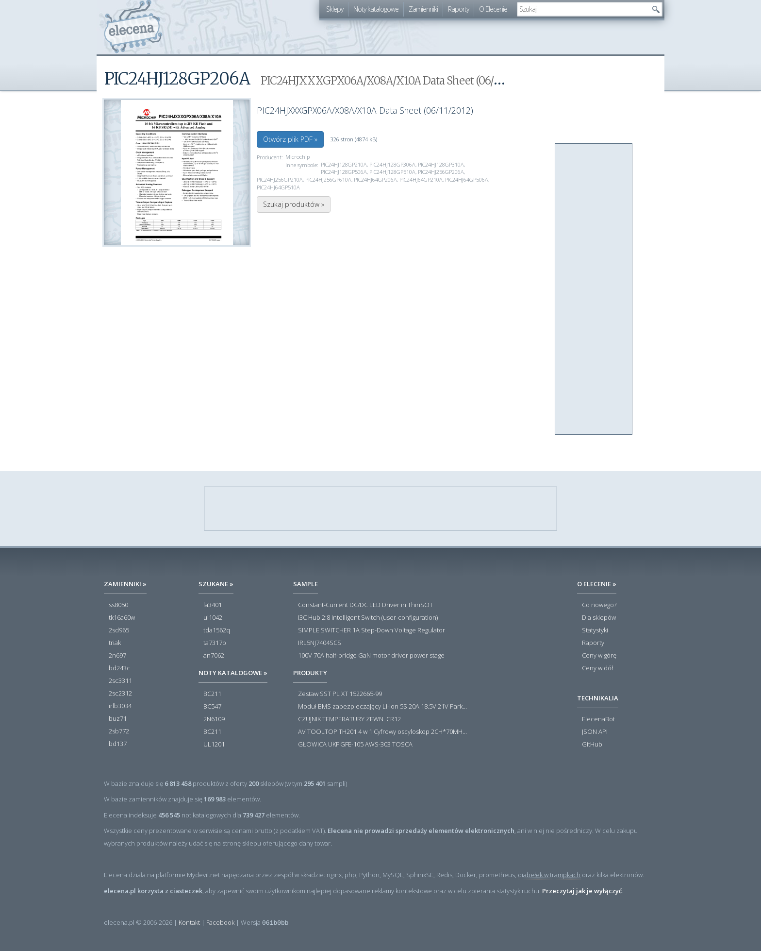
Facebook (220, 922)
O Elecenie (493, 9)
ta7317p (214, 643)
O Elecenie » (596, 583)
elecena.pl (133, 27)
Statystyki (595, 630)
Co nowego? (599, 605)
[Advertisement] (594, 289)
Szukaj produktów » (293, 204)
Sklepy (334, 9)
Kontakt (189, 922)
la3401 (212, 605)
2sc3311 (120, 681)
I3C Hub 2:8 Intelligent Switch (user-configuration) (368, 618)
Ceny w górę (599, 656)
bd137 (118, 744)
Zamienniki (423, 9)
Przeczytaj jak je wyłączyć (582, 890)
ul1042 (212, 618)
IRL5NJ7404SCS (319, 643)
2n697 (117, 656)
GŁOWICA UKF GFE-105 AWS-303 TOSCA (355, 744)
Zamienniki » (125, 583)
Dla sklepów (599, 618)
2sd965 (119, 630)
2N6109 (214, 719)
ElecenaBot (598, 719)
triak (115, 643)
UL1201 (214, 744)
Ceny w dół (597, 668)
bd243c (119, 668)
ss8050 (118, 605)
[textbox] (582, 9)
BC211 (212, 694)
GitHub (592, 744)
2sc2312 (120, 693)
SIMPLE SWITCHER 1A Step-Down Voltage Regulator (371, 630)
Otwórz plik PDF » (290, 139)
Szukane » (216, 583)
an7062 (213, 656)
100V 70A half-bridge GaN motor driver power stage (371, 656)
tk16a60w (122, 618)
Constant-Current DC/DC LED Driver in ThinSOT (365, 605)
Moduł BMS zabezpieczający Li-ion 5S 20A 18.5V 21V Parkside (383, 707)
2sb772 (119, 731)
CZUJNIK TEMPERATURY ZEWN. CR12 (349, 719)
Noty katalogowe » (233, 672)
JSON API (595, 732)
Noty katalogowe (375, 9)
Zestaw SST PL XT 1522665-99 (340, 694)
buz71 (118, 719)
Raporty (458, 9)
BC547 (212, 707)
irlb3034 (120, 706)
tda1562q (216, 630)
